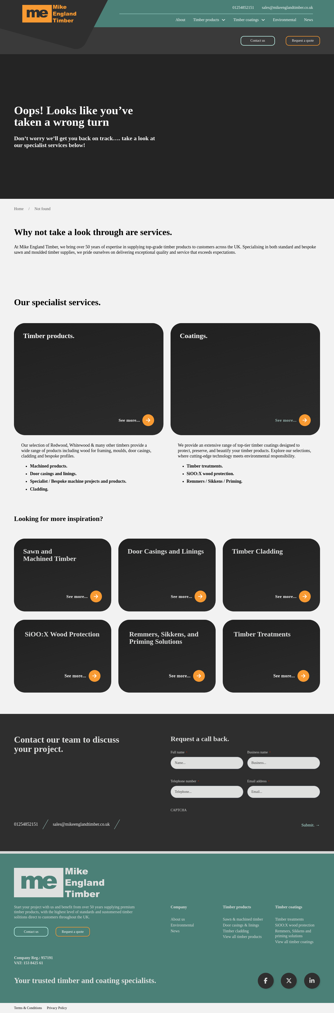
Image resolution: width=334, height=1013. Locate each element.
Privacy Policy (57, 1008)
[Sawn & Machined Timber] (243, 919)
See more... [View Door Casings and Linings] (187, 595)
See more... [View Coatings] (291, 418)
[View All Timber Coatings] (297, 942)
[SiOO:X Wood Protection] (297, 925)
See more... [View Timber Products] (134, 418)
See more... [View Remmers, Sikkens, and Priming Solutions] (187, 676)
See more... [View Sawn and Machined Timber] (82, 595)
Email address (258, 781)
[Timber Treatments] (297, 919)
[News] (182, 931)
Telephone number (185, 781)
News (308, 20)
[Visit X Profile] (289, 981)
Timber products (206, 20)
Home (19, 209)
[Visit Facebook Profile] (266, 981)
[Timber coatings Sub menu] (263, 20)
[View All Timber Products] (243, 936)
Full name (179, 752)
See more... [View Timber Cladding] (291, 595)
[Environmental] (182, 925)
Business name (259, 752)
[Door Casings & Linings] (243, 925)
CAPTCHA (178, 810)
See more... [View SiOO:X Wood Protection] (82, 676)
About (180, 20)
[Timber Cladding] (243, 931)
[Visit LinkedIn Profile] (312, 981)
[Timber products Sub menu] (223, 20)
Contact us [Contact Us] (257, 40)
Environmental (284, 20)
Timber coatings (246, 20)
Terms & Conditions (28, 1008)
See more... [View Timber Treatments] (291, 676)
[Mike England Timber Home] (70, 14)
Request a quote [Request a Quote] (303, 40)
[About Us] (182, 919)
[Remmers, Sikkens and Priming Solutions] (297, 934)
